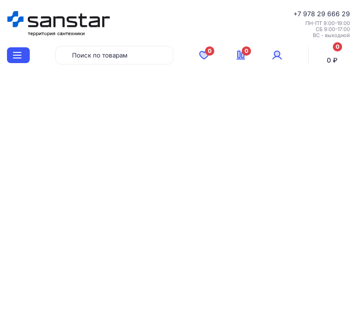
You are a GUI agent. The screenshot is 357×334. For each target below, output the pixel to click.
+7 (298, 14)
